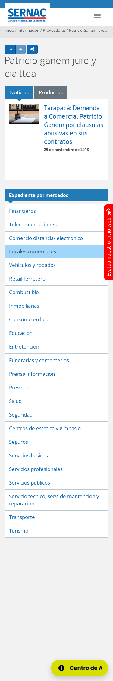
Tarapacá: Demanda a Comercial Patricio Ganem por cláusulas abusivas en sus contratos (73, 124)
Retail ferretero (27, 278)
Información (28, 30)
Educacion (21, 332)
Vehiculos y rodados (32, 264)
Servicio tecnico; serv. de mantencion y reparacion (54, 500)
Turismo (18, 530)
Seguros (18, 441)
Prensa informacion (32, 373)
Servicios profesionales (36, 468)
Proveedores (54, 30)
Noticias (19, 92)
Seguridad (21, 414)
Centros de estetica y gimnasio (45, 428)
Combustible (24, 292)
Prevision (19, 387)
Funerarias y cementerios (39, 360)
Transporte (22, 517)
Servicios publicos (29, 482)
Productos (51, 92)
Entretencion (24, 346)
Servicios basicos (28, 455)
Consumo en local (30, 319)
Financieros (22, 210)
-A (22, 49)
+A (12, 49)
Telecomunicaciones (33, 224)
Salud (15, 400)
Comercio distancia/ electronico (46, 238)
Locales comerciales (32, 251)
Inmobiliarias (24, 305)
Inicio (9, 30)
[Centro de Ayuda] (82, 668)
